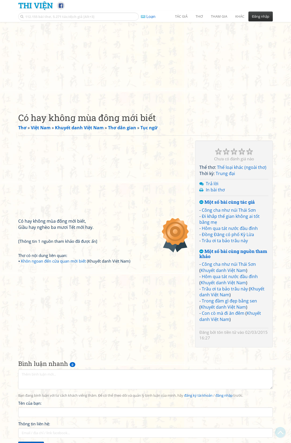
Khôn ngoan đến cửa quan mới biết (53, 261)
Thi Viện (35, 5)
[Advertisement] (145, 62)
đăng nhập (224, 395)
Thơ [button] (199, 16)
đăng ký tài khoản (198, 395)
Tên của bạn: (30, 403)
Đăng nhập (260, 16)
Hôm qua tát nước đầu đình (230, 228)
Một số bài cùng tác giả (227, 202)
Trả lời (212, 184)
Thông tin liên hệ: (34, 423)
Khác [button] (239, 16)
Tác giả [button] (181, 16)
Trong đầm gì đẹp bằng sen (229, 301)
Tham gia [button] (219, 16)
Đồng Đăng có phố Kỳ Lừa (228, 234)
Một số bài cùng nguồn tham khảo (233, 254)
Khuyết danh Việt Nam (223, 270)
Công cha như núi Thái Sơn (229, 210)
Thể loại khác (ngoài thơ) (241, 167)
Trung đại (225, 173)
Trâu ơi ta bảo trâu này (225, 241)
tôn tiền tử (226, 332)
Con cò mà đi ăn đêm (223, 313)
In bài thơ (215, 190)
